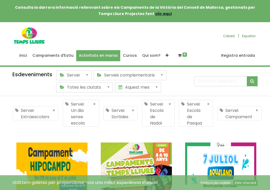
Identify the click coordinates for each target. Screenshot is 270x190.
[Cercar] (252, 81)
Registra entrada (238, 55)
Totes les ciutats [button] (81, 87)
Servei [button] (70, 75)
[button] (167, 55)
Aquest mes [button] (134, 87)
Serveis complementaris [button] (126, 75)
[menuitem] (23, 55)
